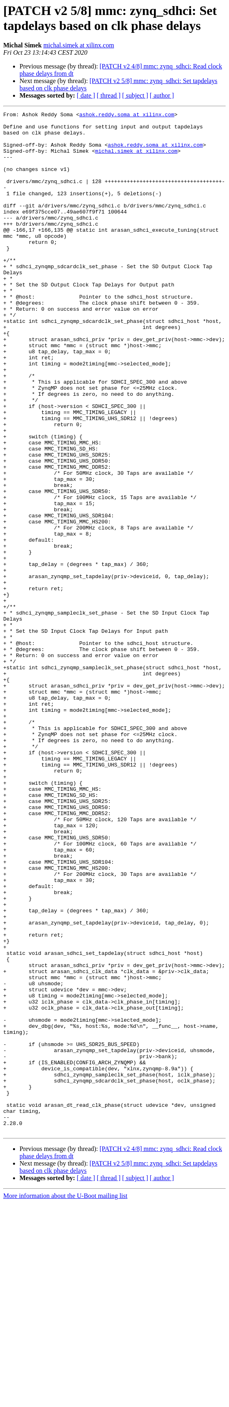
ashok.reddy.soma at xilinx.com (126, 115)
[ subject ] (135, 95)
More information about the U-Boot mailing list (65, 1399)
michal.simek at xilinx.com (78, 45)
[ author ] (162, 95)
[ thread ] (109, 95)
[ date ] (86, 95)
